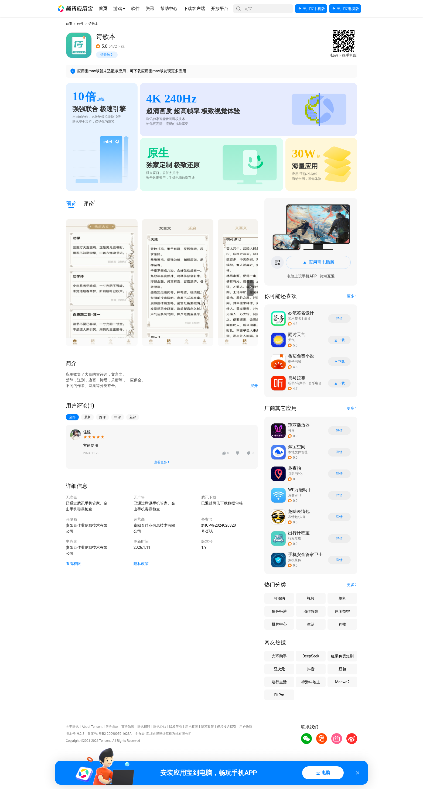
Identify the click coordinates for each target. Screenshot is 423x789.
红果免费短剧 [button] (342, 656)
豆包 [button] (342, 669)
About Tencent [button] (92, 727)
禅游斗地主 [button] (310, 682)
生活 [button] (311, 624)
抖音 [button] (311, 669)
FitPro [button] (279, 695)
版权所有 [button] (175, 727)
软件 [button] (80, 24)
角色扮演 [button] (279, 611)
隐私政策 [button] (141, 563)
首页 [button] (69, 24)
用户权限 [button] (191, 727)
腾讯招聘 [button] (143, 727)
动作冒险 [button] (310, 611)
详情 (339, 318)
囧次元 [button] (279, 669)
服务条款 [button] (111, 727)
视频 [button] (311, 598)
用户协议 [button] (245, 727)
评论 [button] (88, 203)
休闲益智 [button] (342, 611)
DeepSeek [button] (310, 656)
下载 (339, 340)
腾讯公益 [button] (159, 727)
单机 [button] (342, 598)
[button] (75, 8)
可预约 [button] (279, 598)
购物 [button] (342, 624)
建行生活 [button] (279, 682)
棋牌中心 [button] (279, 624)
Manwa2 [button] (342, 682)
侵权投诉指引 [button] (226, 727)
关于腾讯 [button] (72, 727)
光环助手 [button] (279, 656)
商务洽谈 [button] (127, 727)
